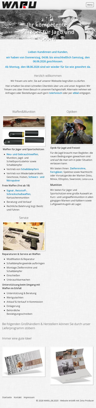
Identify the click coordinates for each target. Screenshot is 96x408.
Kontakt (18, 397)
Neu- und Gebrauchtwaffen (22, 154)
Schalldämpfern (30, 169)
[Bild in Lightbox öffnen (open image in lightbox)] (23, 236)
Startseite (7, 397)
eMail (76, 93)
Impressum (29, 397)
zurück (3, 23)
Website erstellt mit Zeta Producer (77, 400)
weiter (93, 23)
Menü (89, 4)
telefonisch (56, 93)
